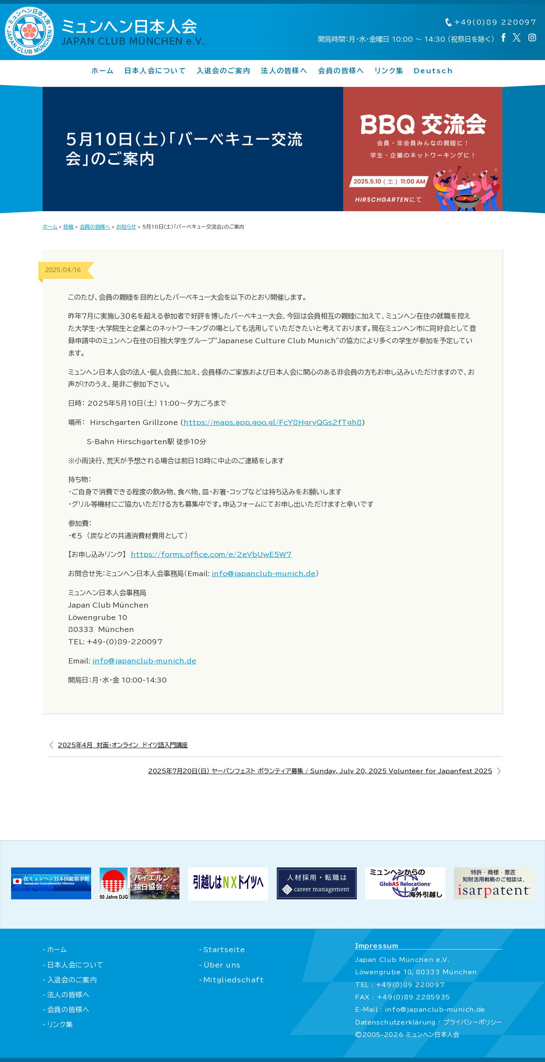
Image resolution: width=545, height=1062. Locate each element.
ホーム (103, 71)
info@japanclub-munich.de (264, 573)
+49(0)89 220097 (490, 22)
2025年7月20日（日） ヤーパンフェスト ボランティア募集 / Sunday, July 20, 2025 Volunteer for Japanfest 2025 (320, 771)
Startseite (223, 949)
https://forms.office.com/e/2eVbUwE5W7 (211, 554)
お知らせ (126, 226)
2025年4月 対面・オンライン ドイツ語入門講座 (123, 745)
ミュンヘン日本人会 (134, 32)
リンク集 (389, 71)
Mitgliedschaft (233, 979)
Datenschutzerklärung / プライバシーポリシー (427, 1022)
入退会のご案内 (224, 71)
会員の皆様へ (341, 71)
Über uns (221, 965)
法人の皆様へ (284, 71)
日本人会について (155, 71)
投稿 (68, 226)
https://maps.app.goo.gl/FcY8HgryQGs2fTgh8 (273, 422)
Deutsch (433, 71)
